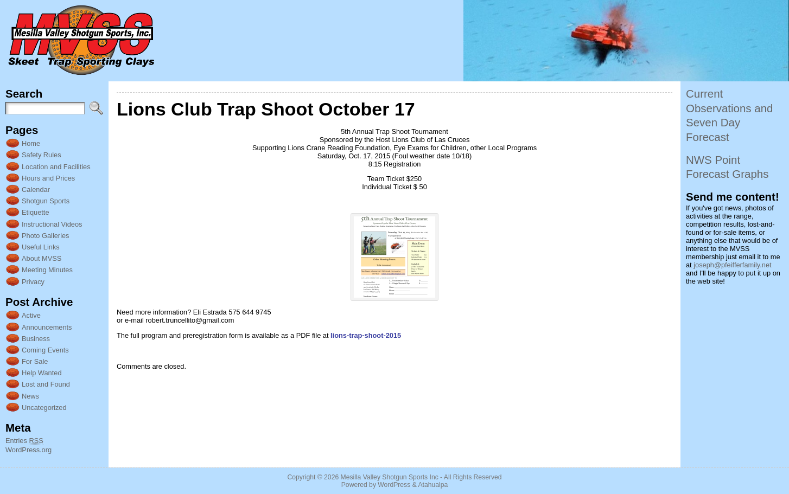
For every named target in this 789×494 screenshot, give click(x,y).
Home (31, 143)
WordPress (394, 485)
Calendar (36, 189)
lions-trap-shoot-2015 (365, 335)
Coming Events (45, 350)
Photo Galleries (45, 236)
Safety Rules (41, 155)
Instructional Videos (52, 224)
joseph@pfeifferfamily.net (732, 265)
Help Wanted (42, 373)
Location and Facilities (56, 167)
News (30, 396)
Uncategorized (44, 407)
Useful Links (41, 247)
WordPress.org (28, 450)
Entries (24, 441)
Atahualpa (433, 485)
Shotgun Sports (45, 201)
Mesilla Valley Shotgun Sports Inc (389, 477)
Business (36, 339)
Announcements (47, 327)
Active (31, 315)
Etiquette (35, 212)
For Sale (35, 361)
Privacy (33, 282)
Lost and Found (46, 384)
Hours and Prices (48, 178)
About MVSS (41, 258)
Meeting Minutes (47, 270)
